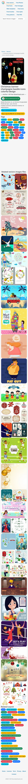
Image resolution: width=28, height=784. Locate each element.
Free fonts (9, 6)
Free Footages (19, 6)
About (24, 771)
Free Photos (19, 2)
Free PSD (19, 14)
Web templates (11, 9)
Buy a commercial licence (9, 110)
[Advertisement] (14, 36)
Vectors (8, 51)
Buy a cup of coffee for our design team (13, 113)
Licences (9, 771)
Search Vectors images (9, 19)
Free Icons (21, 9)
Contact (14, 774)
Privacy (19, 771)
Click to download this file (10, 98)
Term (14, 771)
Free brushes (10, 12)
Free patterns (10, 14)
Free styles (20, 12)
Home (3, 51)
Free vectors (10, 2)
